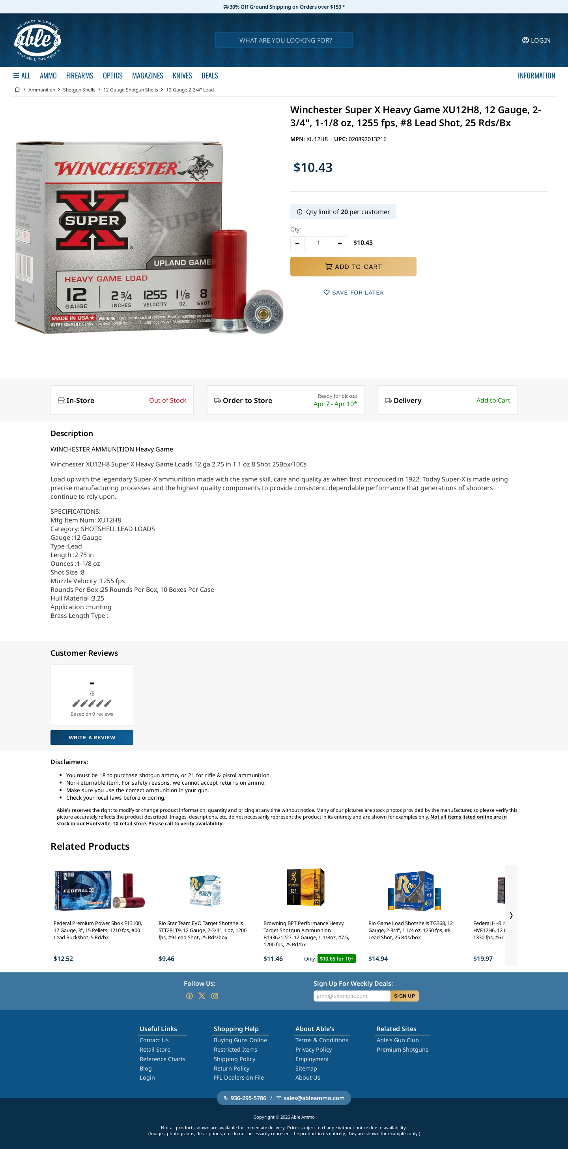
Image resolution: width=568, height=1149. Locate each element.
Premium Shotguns (402, 1049)
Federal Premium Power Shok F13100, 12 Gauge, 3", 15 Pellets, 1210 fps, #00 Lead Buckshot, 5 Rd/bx (98, 930)
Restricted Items (235, 1049)
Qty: (295, 229)
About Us (307, 1077)
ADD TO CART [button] (353, 266)
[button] (297, 243)
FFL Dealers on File (239, 1077)
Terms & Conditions (321, 1040)
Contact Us (154, 1040)
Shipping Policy (234, 1059)
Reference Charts (162, 1059)
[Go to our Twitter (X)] (201, 996)
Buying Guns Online (240, 1040)
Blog (146, 1068)
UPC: (341, 139)
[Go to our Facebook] (189, 996)
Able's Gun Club (398, 1040)
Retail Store (155, 1049)
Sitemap (306, 1068)
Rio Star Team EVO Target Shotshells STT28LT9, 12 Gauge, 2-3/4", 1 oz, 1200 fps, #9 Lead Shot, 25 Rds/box (203, 930)
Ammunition (41, 89)
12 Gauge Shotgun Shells (130, 89)
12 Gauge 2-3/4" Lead (190, 89)
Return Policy (231, 1068)
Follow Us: (199, 983)
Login (147, 1077)
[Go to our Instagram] (214, 996)
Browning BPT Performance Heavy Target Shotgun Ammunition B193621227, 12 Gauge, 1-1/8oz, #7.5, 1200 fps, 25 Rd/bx (306, 934)
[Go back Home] (17, 89)
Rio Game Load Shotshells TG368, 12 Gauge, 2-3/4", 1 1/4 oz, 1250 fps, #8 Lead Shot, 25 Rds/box (410, 930)
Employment (312, 1059)
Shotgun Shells (79, 89)
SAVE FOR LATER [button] (353, 292)
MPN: (298, 139)
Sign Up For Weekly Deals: (353, 983)
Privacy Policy (313, 1049)
